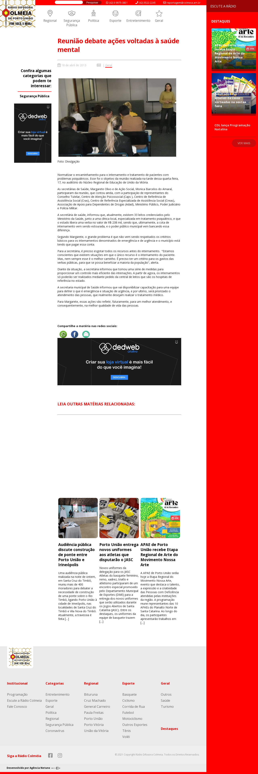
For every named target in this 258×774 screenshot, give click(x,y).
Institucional (17, 683)
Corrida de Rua (133, 706)
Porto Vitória (94, 724)
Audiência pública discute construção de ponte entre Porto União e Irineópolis (76, 554)
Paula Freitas (94, 712)
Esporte (115, 20)
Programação (17, 694)
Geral (159, 20)
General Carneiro (97, 706)
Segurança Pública (72, 22)
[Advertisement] (119, 460)
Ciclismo (128, 700)
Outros (166, 694)
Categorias (55, 683)
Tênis (126, 730)
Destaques (169, 728)
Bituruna (91, 694)
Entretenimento (138, 20)
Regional (50, 20)
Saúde (165, 700)
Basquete (129, 694)
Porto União (93, 718)
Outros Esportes (134, 724)
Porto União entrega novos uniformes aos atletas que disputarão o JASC (118, 552)
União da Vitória (96, 730)
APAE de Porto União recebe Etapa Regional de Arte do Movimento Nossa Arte (159, 554)
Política (93, 20)
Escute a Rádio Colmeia (24, 700)
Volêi (126, 737)
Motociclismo (132, 718)
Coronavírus (55, 730)
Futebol (128, 712)
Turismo (167, 706)
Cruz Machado (95, 700)
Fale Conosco (17, 706)
